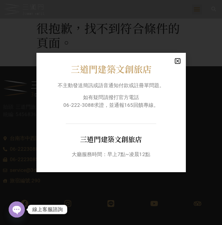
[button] (177, 61)
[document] (111, 112)
